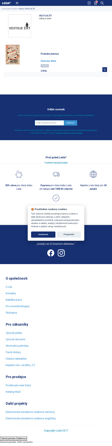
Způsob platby (14, 332)
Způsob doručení (15, 339)
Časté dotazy (13, 352)
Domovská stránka (9, 9)
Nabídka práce (14, 299)
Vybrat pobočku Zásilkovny (13, 438)
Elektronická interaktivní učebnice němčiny (30, 411)
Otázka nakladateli (16, 358)
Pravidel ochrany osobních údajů (69, 133)
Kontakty (11, 293)
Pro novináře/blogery (18, 306)
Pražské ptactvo (50, 53)
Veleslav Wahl (48, 61)
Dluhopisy (11, 312)
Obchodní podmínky (17, 345)
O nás (9, 286)
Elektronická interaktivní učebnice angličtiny (31, 418)
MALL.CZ (30, 365)
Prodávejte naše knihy (18, 385)
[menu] (108, 2)
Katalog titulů (13, 391)
